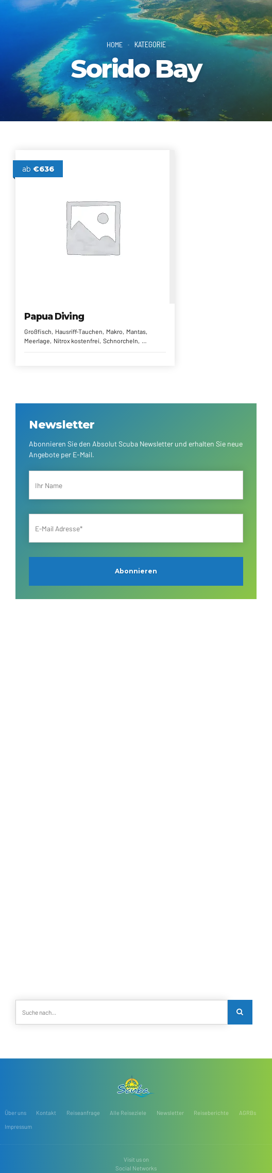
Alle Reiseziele (128, 1076)
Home (114, 44)
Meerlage (80, 302)
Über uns (15, 1076)
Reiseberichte (211, 1076)
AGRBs (248, 1076)
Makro (33, 302)
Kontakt (46, 1076)
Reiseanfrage (83, 1076)
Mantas (54, 302)
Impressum (18, 1090)
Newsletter (170, 1076)
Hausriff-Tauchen (79, 293)
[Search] (240, 975)
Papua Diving (54, 278)
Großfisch (38, 293)
